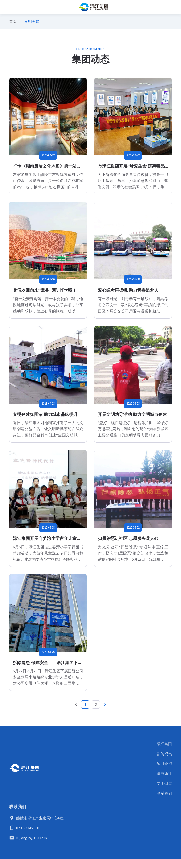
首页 (13, 21)
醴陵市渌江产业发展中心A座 (40, 818)
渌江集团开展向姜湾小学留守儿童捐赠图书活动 (57, 538)
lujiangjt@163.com (31, 837)
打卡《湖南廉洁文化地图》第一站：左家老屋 (55, 166)
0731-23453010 (28, 828)
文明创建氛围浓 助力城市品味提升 (45, 414)
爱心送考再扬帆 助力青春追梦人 (128, 290)
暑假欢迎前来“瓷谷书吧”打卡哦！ (45, 290)
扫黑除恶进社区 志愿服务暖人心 (128, 538)
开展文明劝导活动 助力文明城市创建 (132, 414)
